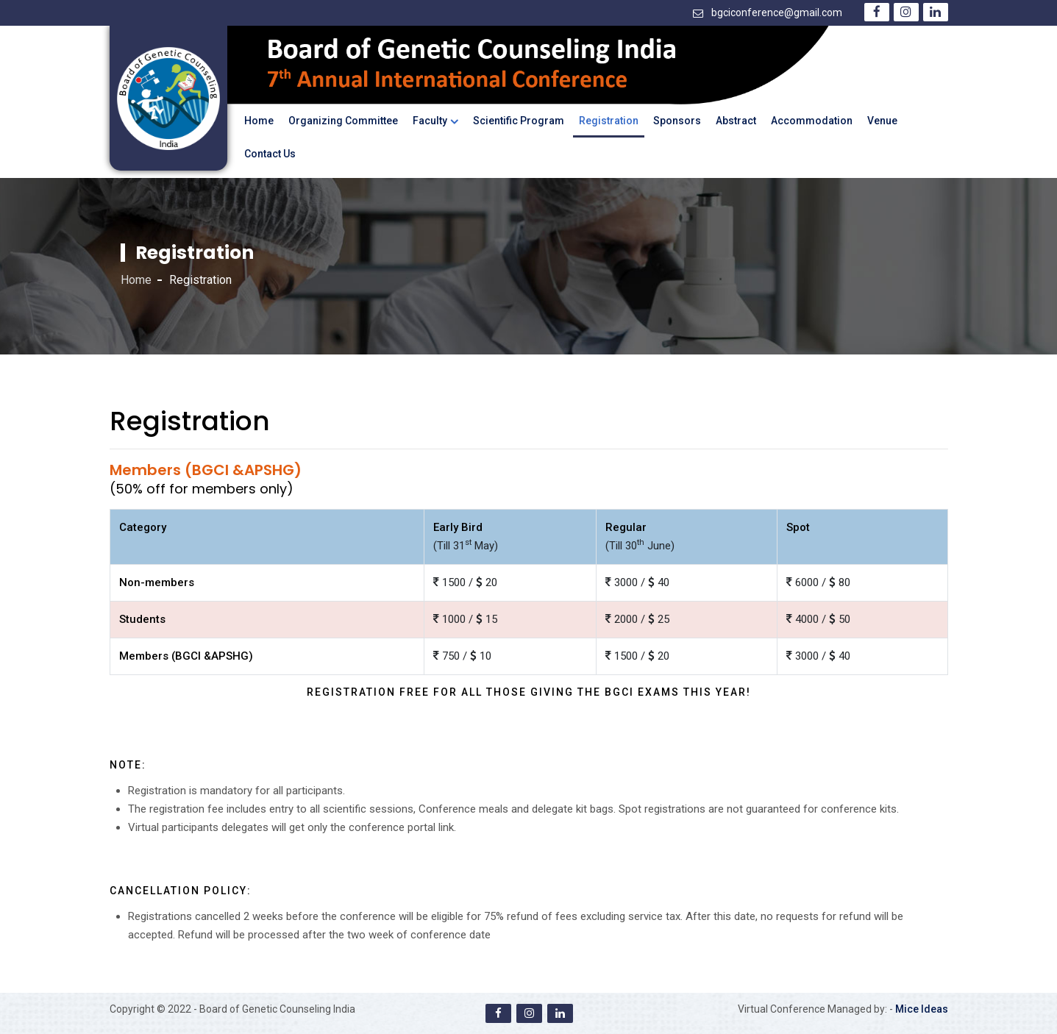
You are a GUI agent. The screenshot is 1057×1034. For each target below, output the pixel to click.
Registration (608, 120)
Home (259, 120)
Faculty (430, 120)
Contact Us (270, 154)
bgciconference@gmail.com (776, 12)
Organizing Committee (343, 120)
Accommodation (812, 120)
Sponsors (677, 120)
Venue (882, 120)
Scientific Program (518, 120)
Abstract (736, 120)
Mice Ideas (921, 1009)
